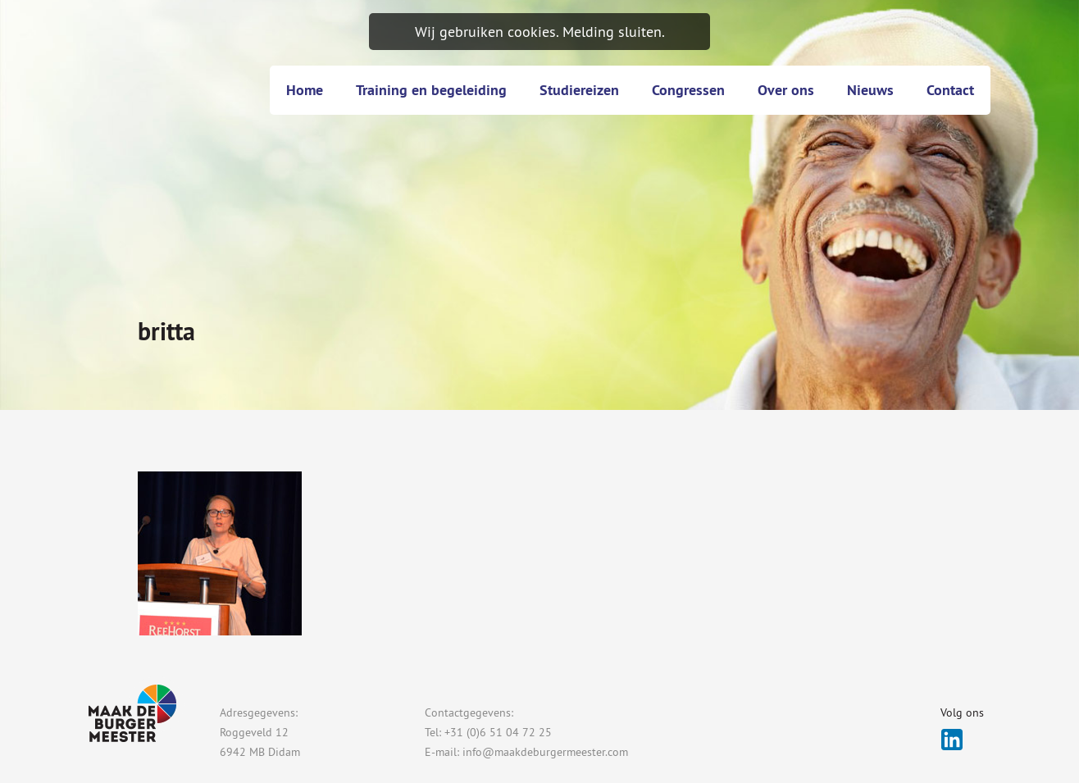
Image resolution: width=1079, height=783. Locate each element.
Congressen (688, 89)
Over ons (786, 89)
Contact (950, 89)
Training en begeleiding (431, 89)
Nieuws (870, 89)
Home (304, 89)
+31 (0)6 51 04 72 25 (498, 732)
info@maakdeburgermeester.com (545, 751)
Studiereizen (579, 89)
